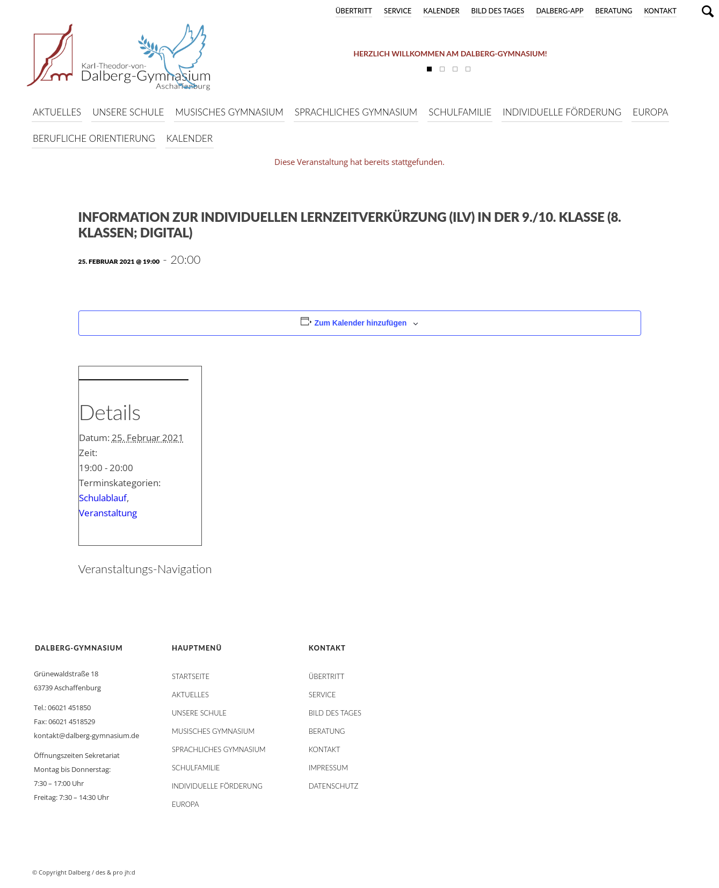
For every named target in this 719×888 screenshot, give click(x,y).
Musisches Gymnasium (213, 731)
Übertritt (354, 10)
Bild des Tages (498, 10)
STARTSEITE (190, 676)
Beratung (614, 10)
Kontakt (660, 10)
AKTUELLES (190, 694)
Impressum (328, 767)
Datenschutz (333, 786)
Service (397, 10)
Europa (185, 804)
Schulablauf (103, 498)
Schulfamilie (196, 767)
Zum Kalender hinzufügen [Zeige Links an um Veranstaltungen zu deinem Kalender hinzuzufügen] (360, 323)
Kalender (441, 10)
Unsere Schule (199, 713)
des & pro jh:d (115, 872)
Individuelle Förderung (217, 786)
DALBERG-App (559, 10)
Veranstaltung (108, 513)
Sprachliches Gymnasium (219, 749)
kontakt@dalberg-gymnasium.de (86, 735)
